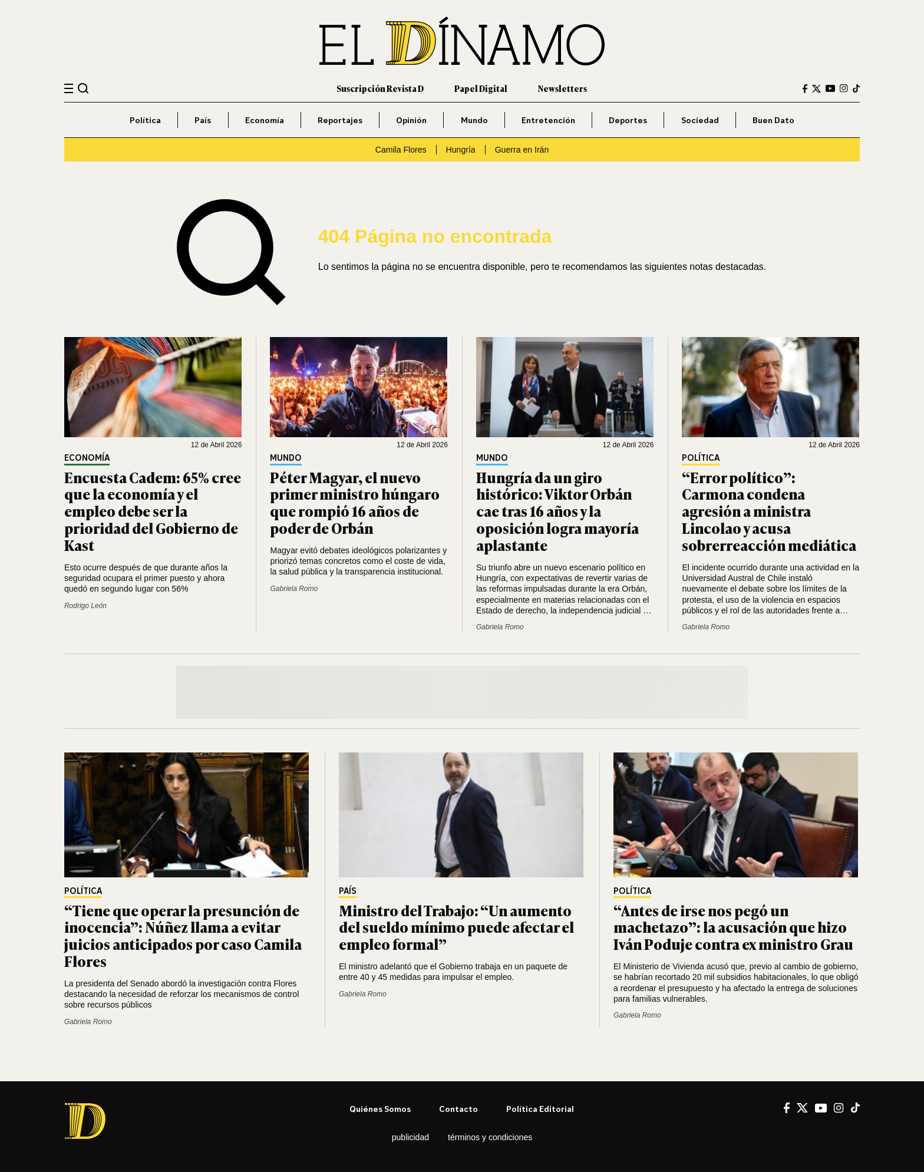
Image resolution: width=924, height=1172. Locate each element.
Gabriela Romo (294, 589)
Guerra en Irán (522, 149)
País (202, 120)
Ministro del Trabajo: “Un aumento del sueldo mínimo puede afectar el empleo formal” (456, 927)
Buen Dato (773, 120)
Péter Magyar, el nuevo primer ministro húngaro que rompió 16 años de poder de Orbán (355, 502)
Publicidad (410, 1137)
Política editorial (540, 1109)
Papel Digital (480, 88)
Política (145, 120)
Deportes (628, 120)
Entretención (548, 120)
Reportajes (340, 120)
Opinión (411, 120)
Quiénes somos (380, 1109)
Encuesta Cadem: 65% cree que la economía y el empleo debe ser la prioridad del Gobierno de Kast (152, 511)
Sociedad (700, 120)
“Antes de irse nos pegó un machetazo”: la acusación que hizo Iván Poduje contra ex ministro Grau (733, 927)
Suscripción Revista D (380, 88)
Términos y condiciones (490, 1137)
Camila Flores (401, 149)
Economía (264, 120)
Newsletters (562, 88)
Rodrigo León (85, 606)
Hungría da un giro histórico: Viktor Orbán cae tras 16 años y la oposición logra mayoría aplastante (557, 511)
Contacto (458, 1109)
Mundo (474, 120)
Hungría (461, 149)
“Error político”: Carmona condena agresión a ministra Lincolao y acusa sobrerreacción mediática (769, 511)
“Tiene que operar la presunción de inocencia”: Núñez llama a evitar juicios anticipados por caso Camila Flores (183, 935)
